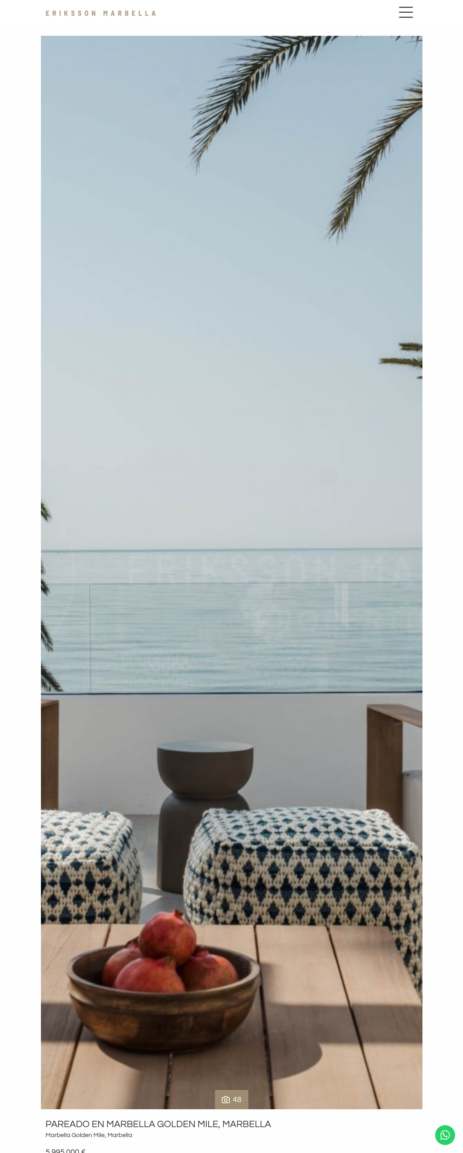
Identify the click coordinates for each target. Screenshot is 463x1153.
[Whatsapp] (445, 1135)
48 (232, 1100)
